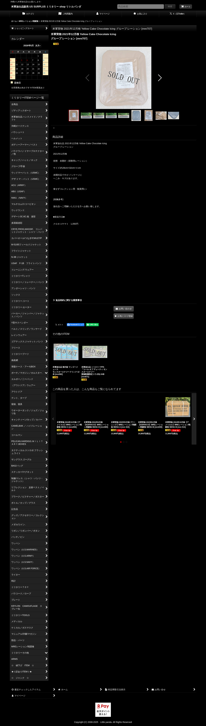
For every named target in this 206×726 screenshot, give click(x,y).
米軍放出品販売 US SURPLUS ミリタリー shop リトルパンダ (46, 6)
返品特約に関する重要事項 (67, 300)
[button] (87, 78)
